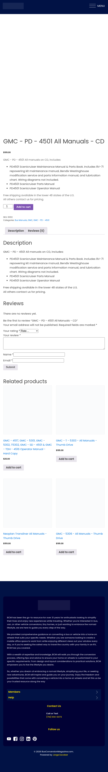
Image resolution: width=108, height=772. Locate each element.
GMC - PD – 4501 (41, 220)
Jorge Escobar (60, 754)
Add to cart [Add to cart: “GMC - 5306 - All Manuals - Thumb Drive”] (66, 552)
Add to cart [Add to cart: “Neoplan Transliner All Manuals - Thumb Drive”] (13, 552)
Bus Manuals (21, 220)
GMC (30, 220)
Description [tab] (16, 231)
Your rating (11, 331)
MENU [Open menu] (97, 6)
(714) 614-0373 (54, 716)
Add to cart (23, 206)
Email (8, 360)
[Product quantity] (8, 206)
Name (8, 354)
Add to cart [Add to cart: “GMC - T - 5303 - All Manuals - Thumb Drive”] (66, 459)
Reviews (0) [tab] (36, 231)
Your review (12, 335)
